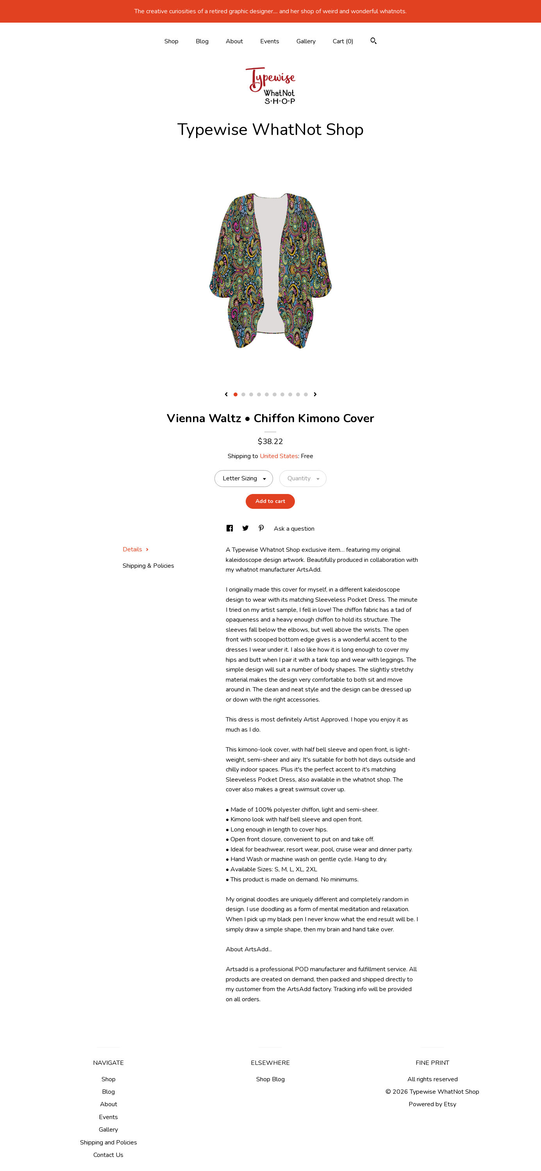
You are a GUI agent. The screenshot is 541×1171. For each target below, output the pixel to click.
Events (269, 41)
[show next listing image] (315, 395)
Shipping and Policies (108, 1142)
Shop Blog (270, 1079)
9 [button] (298, 394)
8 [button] (290, 394)
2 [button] (243, 394)
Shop (171, 41)
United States (279, 456)
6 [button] (275, 394)
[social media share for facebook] (230, 528)
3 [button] (251, 394)
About (234, 41)
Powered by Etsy (432, 1104)
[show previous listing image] (226, 395)
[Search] (374, 41)
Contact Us (108, 1155)
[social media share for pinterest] (262, 528)
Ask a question (294, 528)
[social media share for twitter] (246, 528)
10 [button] (306, 394)
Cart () (343, 41)
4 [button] (259, 394)
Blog (202, 41)
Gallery (306, 41)
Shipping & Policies (148, 566)
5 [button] (267, 394)
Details (136, 549)
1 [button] (235, 394)
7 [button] (282, 394)
